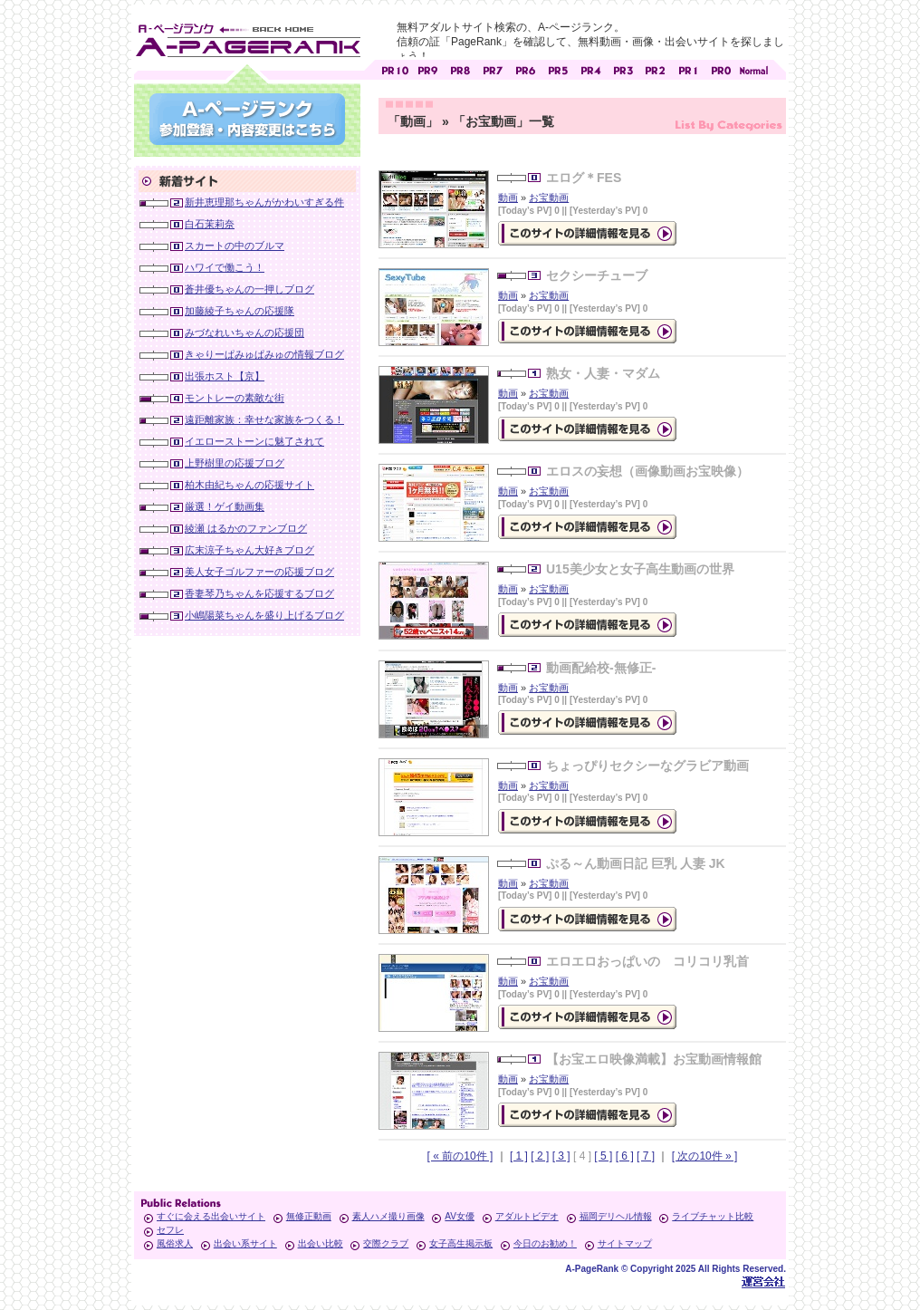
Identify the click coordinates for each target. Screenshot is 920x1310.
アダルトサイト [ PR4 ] (590, 68)
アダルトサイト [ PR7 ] (492, 68)
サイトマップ (625, 1243)
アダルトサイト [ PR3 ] (623, 68)
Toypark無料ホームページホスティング (763, 1281)
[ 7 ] (646, 1156)
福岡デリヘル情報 (616, 1216)
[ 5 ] (603, 1156)
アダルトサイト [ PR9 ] (427, 68)
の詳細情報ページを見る (587, 233)
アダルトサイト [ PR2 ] (655, 68)
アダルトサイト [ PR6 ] (525, 68)
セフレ (170, 1230)
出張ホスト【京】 (224, 376)
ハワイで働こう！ (224, 267)
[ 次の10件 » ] (705, 1156)
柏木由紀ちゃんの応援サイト (249, 484)
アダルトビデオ (527, 1216)
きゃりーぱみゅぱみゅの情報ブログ (264, 354)
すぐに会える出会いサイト (211, 1216)
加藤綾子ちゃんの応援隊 (239, 310)
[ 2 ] (540, 1156)
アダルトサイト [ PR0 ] (720, 68)
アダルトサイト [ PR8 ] (460, 68)
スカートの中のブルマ (234, 245)
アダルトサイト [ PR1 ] (688, 68)
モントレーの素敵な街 (234, 397)
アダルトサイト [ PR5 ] (557, 68)
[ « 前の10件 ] (460, 1156)
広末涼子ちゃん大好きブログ (249, 549)
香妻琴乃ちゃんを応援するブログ (259, 593)
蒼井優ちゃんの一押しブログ (249, 289)
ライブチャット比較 (712, 1216)
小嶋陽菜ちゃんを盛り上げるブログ (264, 615)
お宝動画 (549, 197)
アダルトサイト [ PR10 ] (395, 68)
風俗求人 (175, 1243)
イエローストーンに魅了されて (254, 441)
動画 (508, 197)
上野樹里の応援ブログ (234, 463)
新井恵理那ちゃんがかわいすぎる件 (264, 202)
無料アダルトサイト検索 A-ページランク (247, 37)
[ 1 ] (519, 1156)
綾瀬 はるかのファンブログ (246, 528)
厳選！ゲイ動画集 (224, 506)
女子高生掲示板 (461, 1243)
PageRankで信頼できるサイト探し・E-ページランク (753, 68)
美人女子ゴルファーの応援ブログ (259, 571)
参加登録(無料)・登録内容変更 (247, 119)
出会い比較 (320, 1243)
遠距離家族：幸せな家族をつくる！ (264, 419)
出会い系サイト (245, 1243)
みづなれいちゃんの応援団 (244, 332)
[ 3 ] (561, 1156)
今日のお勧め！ (545, 1243)
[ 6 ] (625, 1156)
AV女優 (459, 1216)
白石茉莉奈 (210, 223)
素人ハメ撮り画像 (388, 1216)
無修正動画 (308, 1216)
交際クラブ (385, 1243)
